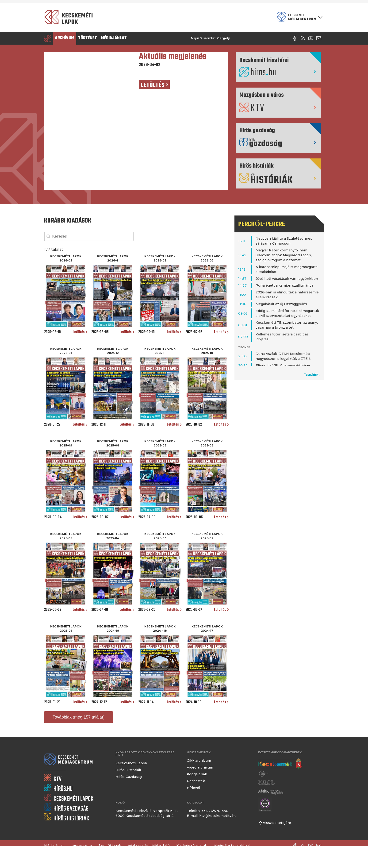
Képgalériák (197, 774)
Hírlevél (193, 788)
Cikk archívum (199, 760)
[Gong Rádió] (264, 773)
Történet (87, 38)
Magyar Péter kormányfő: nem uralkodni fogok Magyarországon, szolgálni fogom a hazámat (284, 255)
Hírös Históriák (128, 770)
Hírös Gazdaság (128, 777)
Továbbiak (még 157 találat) (78, 717)
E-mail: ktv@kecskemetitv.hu (212, 816)
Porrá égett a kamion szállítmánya (284, 285)
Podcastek (196, 781)
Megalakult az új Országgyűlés (281, 304)
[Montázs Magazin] (270, 791)
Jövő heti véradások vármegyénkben (287, 279)
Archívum (64, 38)
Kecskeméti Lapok (131, 763)
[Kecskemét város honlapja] (280, 763)
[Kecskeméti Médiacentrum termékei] (298, 17)
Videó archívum (200, 767)
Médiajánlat (114, 38)
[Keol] (266, 782)
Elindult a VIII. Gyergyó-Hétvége (283, 365)
